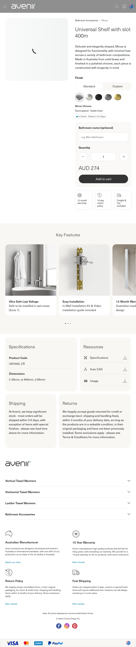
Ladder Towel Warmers (20, 503)
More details (11, 603)
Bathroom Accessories (86, 20)
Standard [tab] (89, 86)
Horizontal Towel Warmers (22, 492)
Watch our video (13, 562)
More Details (78, 562)
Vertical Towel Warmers (20, 481)
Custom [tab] (118, 86)
